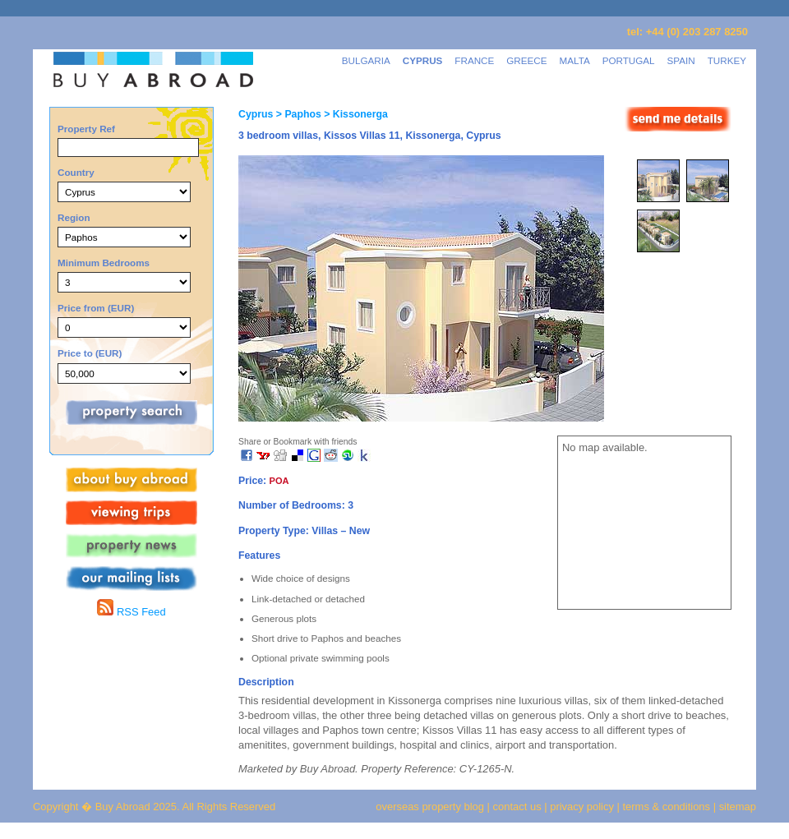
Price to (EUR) (90, 353)
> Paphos (297, 114)
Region (74, 217)
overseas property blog (430, 806)
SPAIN (681, 60)
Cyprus (255, 114)
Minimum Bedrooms (104, 262)
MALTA (575, 60)
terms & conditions (668, 806)
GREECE (526, 60)
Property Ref (86, 128)
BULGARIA (366, 60)
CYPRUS (423, 60)
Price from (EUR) (96, 307)
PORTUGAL (628, 60)
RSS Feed (131, 612)
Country (76, 172)
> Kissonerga (354, 114)
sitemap (736, 806)
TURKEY (727, 60)
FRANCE (474, 60)
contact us (517, 806)
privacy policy (582, 806)
